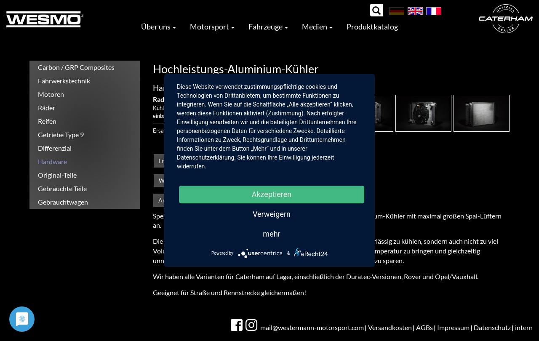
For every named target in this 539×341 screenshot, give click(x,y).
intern (524, 327)
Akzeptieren (272, 194)
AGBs (424, 327)
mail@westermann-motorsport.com (312, 327)
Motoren (51, 94)
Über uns (158, 26)
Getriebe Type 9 (61, 135)
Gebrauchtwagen (63, 202)
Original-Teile (57, 175)
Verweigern (272, 214)
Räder (46, 108)
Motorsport (212, 26)
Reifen (47, 121)
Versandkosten (390, 327)
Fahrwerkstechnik (64, 81)
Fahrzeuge (268, 26)
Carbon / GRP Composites (76, 67)
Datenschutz (492, 327)
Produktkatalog (372, 26)
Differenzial (55, 148)
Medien (317, 26)
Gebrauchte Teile (62, 188)
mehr (271, 233)
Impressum (453, 327)
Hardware (52, 161)
